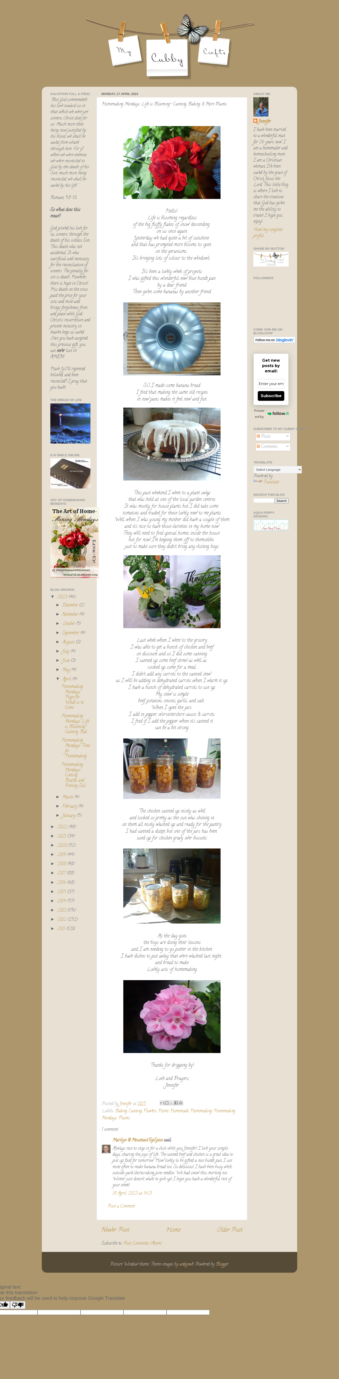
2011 (61, 929)
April (67, 679)
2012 (62, 919)
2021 (62, 836)
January (69, 816)
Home (163, 1111)
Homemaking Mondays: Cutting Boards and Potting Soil (73, 775)
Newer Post (115, 1230)
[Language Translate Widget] (277, 469)
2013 (62, 910)
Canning (135, 1111)
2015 (62, 892)
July (66, 651)
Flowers (149, 1111)
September (71, 633)
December (70, 605)
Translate (266, 482)
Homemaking (201, 1111)
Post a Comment (121, 1206)
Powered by (271, 414)
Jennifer (264, 122)
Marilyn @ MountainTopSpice (137, 1140)
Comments (267, 447)
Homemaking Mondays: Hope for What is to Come (72, 697)
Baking (121, 1111)
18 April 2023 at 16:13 (132, 1193)
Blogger (222, 1264)
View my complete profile (268, 233)
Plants (124, 1118)
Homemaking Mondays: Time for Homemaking (75, 748)
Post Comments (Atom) (142, 1243)
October (69, 624)
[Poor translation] (18, 1305)
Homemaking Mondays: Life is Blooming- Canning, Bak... (75, 724)
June (66, 661)
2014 (62, 901)
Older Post (229, 1230)
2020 (62, 845)
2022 (63, 827)
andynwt (186, 1264)
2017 (62, 873)
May (66, 670)
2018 (62, 864)
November (70, 614)
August (69, 642)
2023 (62, 597)
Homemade (179, 1111)
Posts (264, 436)
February (70, 806)
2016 (62, 883)
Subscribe (271, 396)
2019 (62, 855)
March (68, 797)
